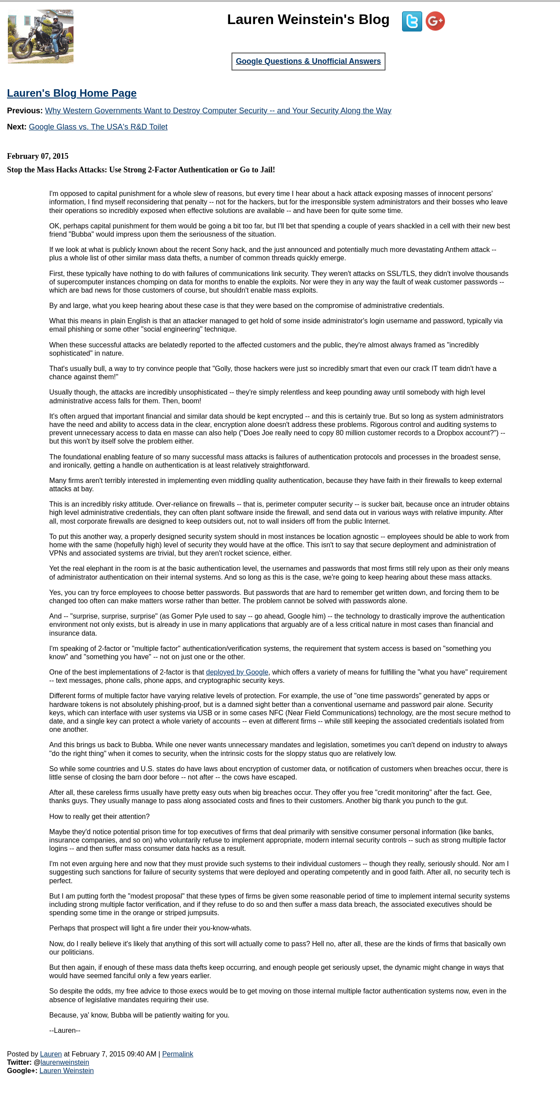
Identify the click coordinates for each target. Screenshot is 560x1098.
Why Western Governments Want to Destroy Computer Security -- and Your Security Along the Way (218, 110)
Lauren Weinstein (66, 1070)
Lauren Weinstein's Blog (308, 19)
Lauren (51, 1054)
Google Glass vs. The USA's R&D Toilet (98, 126)
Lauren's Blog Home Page (71, 93)
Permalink (177, 1054)
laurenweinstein (65, 1062)
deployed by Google (237, 672)
